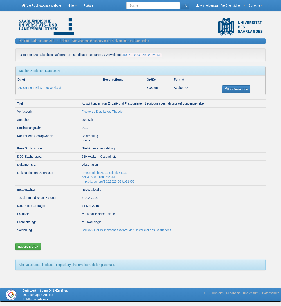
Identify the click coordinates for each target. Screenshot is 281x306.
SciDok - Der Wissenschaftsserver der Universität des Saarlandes (104, 41)
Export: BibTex (28, 246)
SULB (204, 293)
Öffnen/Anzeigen (236, 89)
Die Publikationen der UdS (37, 41)
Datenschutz (270, 293)
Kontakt (217, 293)
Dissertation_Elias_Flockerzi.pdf (39, 87)
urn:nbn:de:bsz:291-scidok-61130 (104, 172)
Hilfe (72, 5)
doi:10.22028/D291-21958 (141, 55)
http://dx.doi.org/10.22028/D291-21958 (108, 181)
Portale (88, 5)
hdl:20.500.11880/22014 (98, 177)
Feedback (233, 293)
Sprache (255, 5)
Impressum (250, 293)
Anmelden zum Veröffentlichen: (220, 5)
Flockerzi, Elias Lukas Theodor (103, 111)
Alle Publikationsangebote (41, 5)
